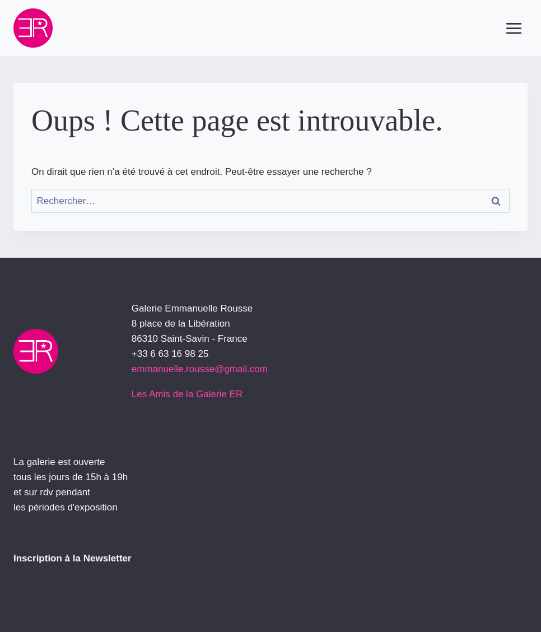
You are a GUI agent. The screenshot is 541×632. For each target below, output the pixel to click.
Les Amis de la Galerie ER (187, 394)
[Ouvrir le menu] (514, 28)
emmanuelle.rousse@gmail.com (200, 369)
